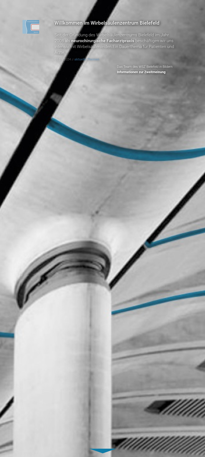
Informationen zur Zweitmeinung (152, 72)
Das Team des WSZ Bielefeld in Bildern (155, 67)
